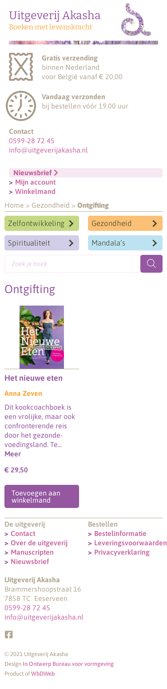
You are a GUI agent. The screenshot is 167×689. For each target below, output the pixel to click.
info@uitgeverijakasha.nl (48, 150)
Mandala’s (108, 242)
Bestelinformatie (120, 533)
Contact (23, 533)
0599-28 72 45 (32, 141)
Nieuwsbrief (30, 561)
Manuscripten (32, 552)
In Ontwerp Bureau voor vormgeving (68, 664)
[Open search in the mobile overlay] (83, 264)
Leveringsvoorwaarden (130, 543)
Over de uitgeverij (39, 543)
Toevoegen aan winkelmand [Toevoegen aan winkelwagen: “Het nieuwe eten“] (36, 496)
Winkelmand (35, 191)
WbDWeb (43, 673)
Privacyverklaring (122, 552)
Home (14, 205)
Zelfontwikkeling (36, 223)
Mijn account (35, 182)
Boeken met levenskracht (50, 27)
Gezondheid (51, 205)
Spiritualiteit (29, 242)
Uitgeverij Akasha (55, 15)
